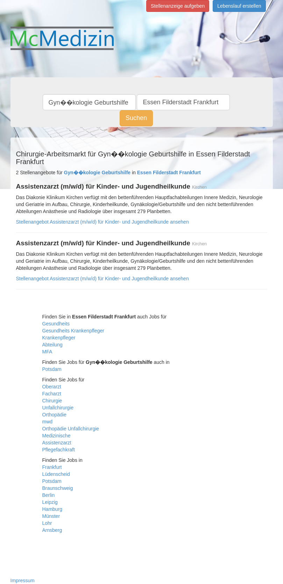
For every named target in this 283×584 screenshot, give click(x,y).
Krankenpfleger (59, 337)
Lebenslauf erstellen (239, 6)
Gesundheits (56, 323)
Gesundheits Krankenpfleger (73, 330)
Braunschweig (57, 488)
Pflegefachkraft (58, 449)
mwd (47, 421)
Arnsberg (52, 530)
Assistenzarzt (56, 442)
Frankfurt (52, 467)
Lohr (47, 523)
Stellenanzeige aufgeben (178, 6)
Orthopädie (54, 414)
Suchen (136, 117)
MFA (47, 351)
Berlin (48, 495)
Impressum (22, 580)
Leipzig (50, 502)
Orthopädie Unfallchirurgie (70, 428)
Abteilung (52, 344)
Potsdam (52, 369)
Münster (51, 516)
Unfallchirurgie (57, 407)
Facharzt (51, 393)
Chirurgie (52, 400)
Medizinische (56, 435)
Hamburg (52, 509)
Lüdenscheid (56, 474)
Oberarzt (51, 386)
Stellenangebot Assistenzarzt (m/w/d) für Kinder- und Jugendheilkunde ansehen (102, 222)
